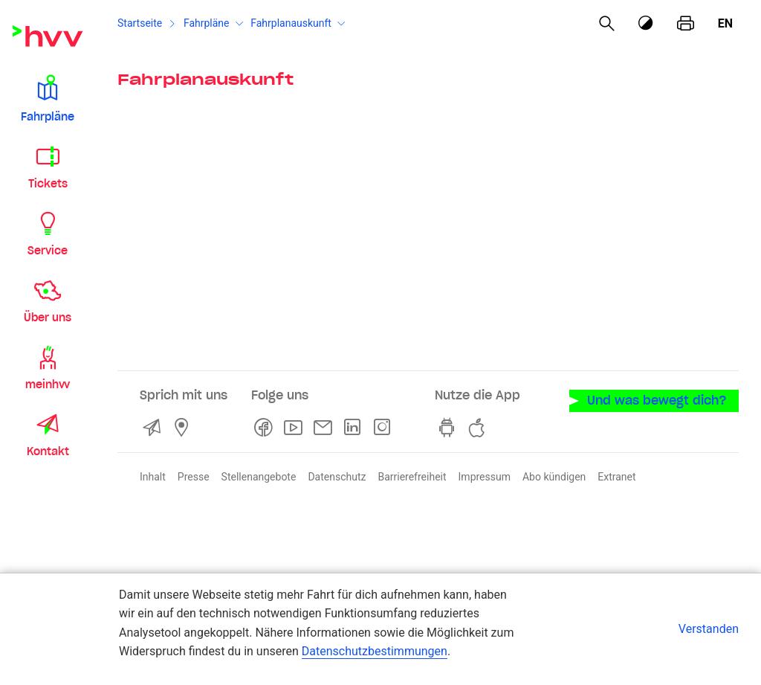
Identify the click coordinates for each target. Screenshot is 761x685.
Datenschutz (337, 477)
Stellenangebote (259, 477)
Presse (194, 477)
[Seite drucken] (685, 24)
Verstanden (709, 629)
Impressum (485, 477)
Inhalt (153, 477)
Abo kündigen (554, 477)
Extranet (616, 477)
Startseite (139, 23)
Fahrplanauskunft (290, 23)
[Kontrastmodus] (646, 23)
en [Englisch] (725, 23)
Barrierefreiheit (412, 477)
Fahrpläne (207, 23)
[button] (47, 98)
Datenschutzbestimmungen (374, 651)
